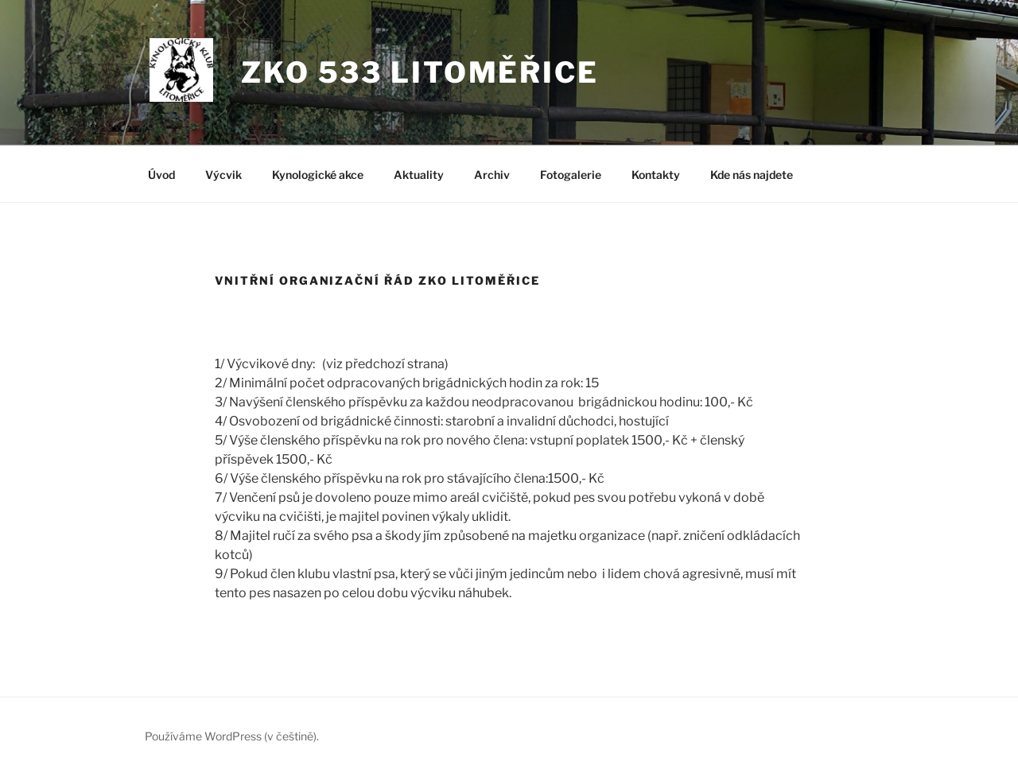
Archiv (492, 174)
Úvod (161, 174)
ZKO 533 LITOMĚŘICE (420, 72)
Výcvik (223, 174)
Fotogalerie (570, 174)
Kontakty (655, 174)
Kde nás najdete (751, 174)
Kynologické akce (317, 174)
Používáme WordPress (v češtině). (232, 736)
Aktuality (419, 174)
